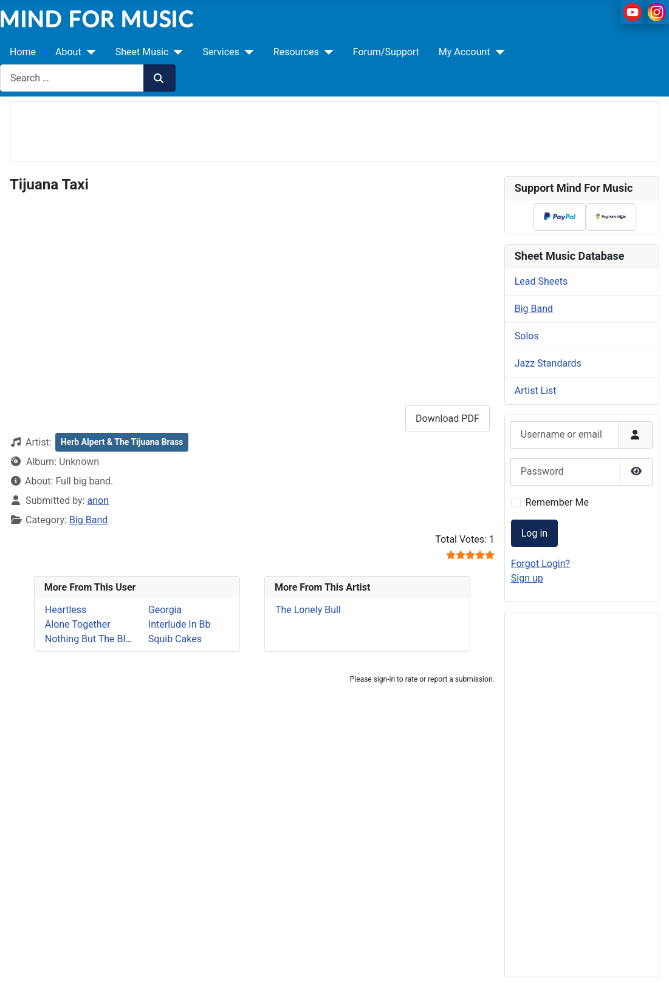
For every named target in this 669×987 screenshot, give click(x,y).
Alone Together (78, 624)
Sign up (527, 578)
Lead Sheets (541, 281)
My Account (464, 52)
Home (23, 52)
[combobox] (72, 78)
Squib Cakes (175, 639)
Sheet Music (142, 52)
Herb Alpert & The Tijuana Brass (122, 442)
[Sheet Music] (175, 52)
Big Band (88, 520)
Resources (296, 52)
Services (220, 52)
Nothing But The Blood (93, 639)
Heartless (66, 610)
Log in (534, 533)
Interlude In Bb (179, 624)
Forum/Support (386, 52)
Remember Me (557, 502)
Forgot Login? (540, 563)
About (68, 52)
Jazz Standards (548, 363)
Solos (527, 336)
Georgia (165, 610)
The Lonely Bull (308, 610)
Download (447, 418)
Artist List (536, 390)
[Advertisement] (335, 129)
